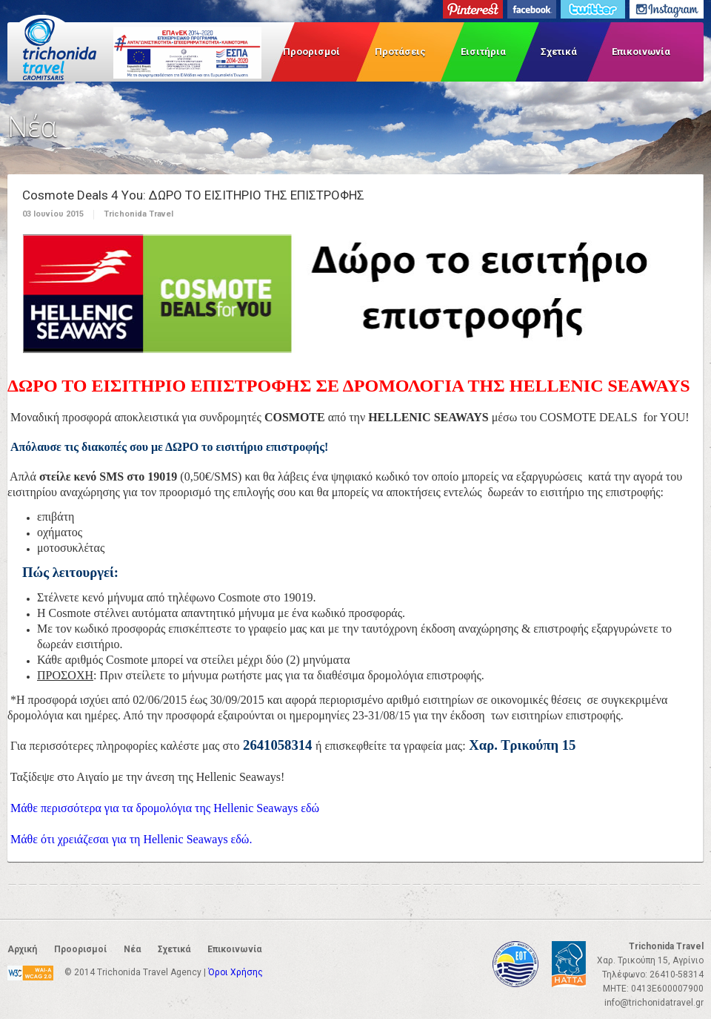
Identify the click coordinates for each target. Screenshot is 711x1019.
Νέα (132, 949)
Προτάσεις (400, 51)
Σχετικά (559, 51)
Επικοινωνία (641, 51)
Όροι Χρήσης (235, 972)
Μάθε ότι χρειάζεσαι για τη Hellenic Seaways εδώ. (131, 839)
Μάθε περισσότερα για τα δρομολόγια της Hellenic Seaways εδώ (164, 808)
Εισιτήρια (483, 51)
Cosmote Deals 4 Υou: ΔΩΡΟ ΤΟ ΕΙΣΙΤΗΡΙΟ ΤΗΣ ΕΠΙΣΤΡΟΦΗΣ (193, 195)
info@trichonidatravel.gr (654, 1002)
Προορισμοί (311, 51)
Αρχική (22, 949)
